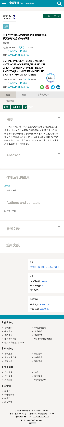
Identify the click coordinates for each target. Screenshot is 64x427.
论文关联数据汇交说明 (13, 342)
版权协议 (7, 335)
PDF (6, 107)
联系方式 (7, 402)
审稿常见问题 (9, 357)
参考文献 (43, 94)
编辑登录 (37, 361)
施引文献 (13, 245)
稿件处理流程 (39, 328)
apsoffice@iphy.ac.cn (35, 420)
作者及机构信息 (17, 177)
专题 (35, 372)
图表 (24, 94)
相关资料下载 (9, 339)
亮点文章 (7, 380)
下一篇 (57, 16)
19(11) (21, 47)
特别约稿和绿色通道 (42, 339)
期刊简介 (37, 376)
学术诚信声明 (39, 380)
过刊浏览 (7, 376)
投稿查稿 (7, 331)
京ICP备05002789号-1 (40, 411)
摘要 (8, 94)
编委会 (6, 391)
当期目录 (7, 372)
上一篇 (47, 16)
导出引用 (17, 107)
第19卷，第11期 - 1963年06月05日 (44, 267)
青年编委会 (8, 394)
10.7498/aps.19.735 (17, 51)
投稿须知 (7, 328)
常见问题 (37, 331)
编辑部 (6, 398)
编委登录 (37, 354)
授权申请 (37, 335)
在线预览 (26, 107)
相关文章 (10, 101)
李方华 (7, 186)
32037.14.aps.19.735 (18, 55)
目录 (6, 26)
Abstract (13, 155)
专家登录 (7, 361)
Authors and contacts (23, 203)
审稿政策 (7, 354)
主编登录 (37, 357)
